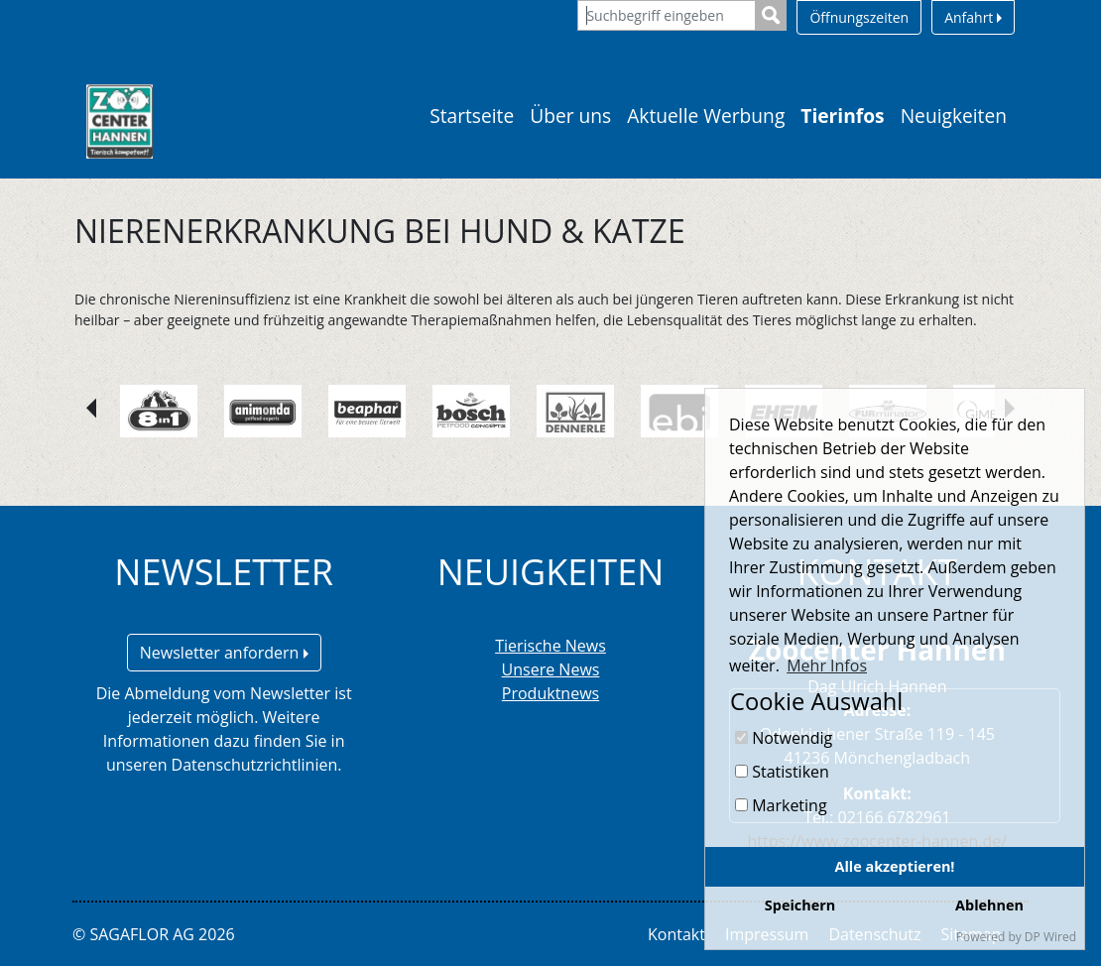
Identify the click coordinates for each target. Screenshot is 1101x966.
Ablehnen (989, 905)
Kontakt (676, 934)
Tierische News (550, 646)
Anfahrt (973, 17)
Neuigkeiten (954, 115)
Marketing (781, 805)
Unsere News (551, 669)
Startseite (471, 115)
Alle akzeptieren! (895, 866)
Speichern (800, 905)
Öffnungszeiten (859, 17)
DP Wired (1050, 936)
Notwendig (783, 738)
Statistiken (782, 772)
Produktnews (550, 693)
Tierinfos (842, 115)
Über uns (570, 115)
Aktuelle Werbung (706, 115)
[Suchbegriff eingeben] (666, 15)
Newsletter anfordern (224, 653)
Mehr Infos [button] (827, 665)
